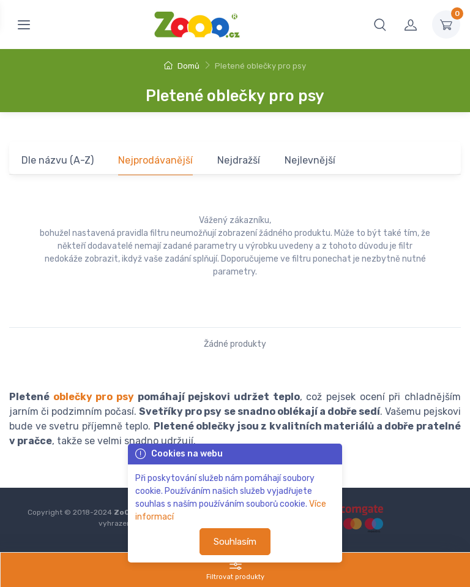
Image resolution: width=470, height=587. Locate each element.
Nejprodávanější (155, 160)
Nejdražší (238, 160)
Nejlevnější (310, 160)
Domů (182, 65)
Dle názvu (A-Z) (57, 160)
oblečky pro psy (93, 397)
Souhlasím (235, 541)
